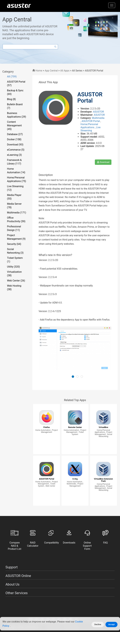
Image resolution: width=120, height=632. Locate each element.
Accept (111, 624)
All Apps (65, 70)
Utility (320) (13, 266)
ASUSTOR (98, 111)
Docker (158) (14, 139)
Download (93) (15, 144)
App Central (51, 70)
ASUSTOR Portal (91, 121)
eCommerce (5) (15, 149)
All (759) (12, 76)
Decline (97, 624)
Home (37, 70)
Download (103, 162)
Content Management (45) (14, 125)
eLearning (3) (14, 154)
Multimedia (98, 117)
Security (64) (14, 244)
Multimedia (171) (16, 212)
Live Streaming (90, 129)
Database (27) (15, 134)
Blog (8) (11, 99)
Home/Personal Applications (89, 126)
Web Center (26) (16, 280)
